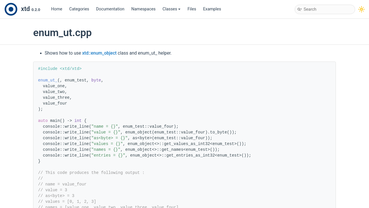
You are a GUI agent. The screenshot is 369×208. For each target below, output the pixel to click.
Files (191, 9)
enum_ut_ (47, 80)
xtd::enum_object (99, 53)
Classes (172, 9)
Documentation (110, 9)
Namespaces (143, 9)
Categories (79, 9)
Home (56, 9)
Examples (212, 9)
